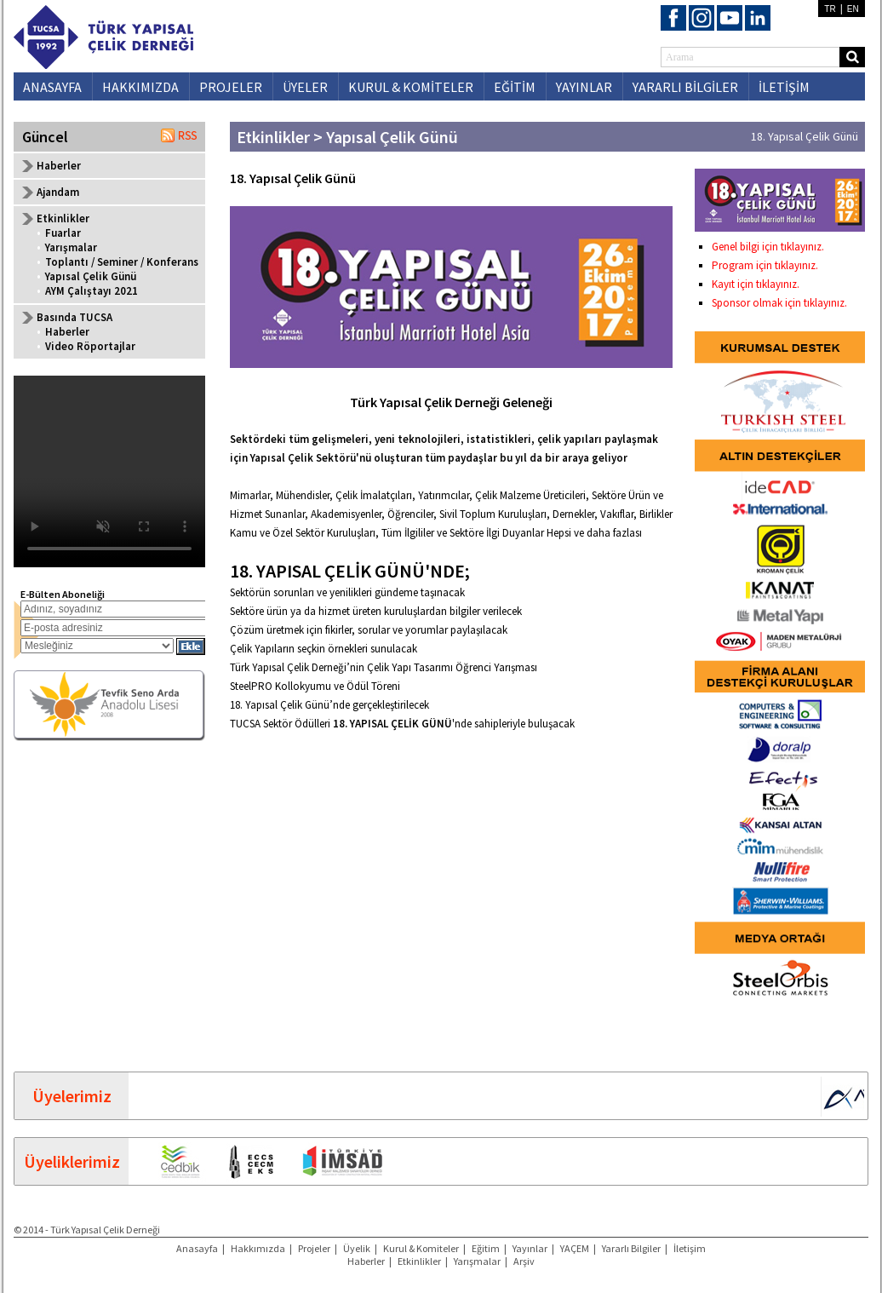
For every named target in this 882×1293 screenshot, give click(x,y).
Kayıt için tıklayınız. (755, 284)
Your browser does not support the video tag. (109, 471)
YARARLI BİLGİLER (685, 86)
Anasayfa (197, 1248)
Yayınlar (530, 1248)
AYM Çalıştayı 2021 (91, 291)
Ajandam (58, 192)
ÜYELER (305, 86)
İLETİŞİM (784, 86)
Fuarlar (63, 233)
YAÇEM (574, 1248)
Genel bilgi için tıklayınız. (768, 246)
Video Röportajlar (90, 346)
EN (853, 9)
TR (829, 9)
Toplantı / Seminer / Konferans (121, 262)
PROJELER (230, 86)
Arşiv (524, 1261)
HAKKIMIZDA (140, 86)
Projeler (314, 1248)
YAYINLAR (584, 86)
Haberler (59, 165)
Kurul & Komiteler (421, 1248)
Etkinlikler (419, 1261)
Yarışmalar (71, 247)
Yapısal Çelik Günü (90, 276)
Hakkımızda (258, 1248)
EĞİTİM (515, 86)
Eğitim (486, 1248)
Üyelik (356, 1248)
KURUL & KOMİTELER (410, 86)
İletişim (689, 1248)
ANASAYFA (52, 86)
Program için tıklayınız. (765, 265)
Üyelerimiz (72, 1095)
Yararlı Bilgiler (631, 1248)
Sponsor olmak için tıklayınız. (779, 303)
